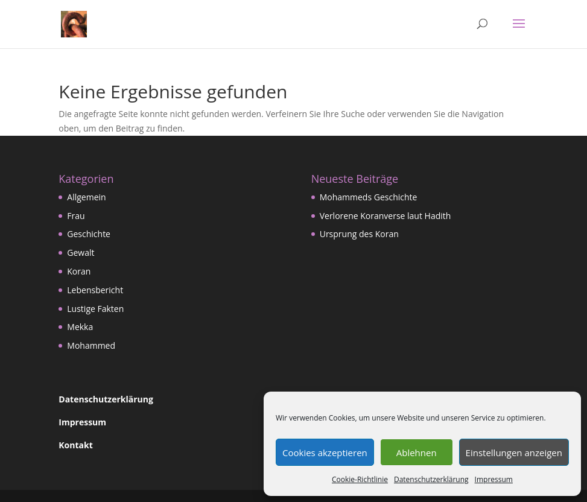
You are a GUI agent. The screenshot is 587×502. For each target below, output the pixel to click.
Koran (78, 271)
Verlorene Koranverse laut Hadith (385, 215)
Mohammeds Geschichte (368, 197)
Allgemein (86, 197)
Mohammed (91, 345)
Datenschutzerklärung (431, 479)
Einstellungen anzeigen (514, 452)
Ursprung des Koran (359, 234)
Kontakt (75, 445)
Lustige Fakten (95, 308)
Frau (75, 215)
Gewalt (80, 252)
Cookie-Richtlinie (360, 479)
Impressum (494, 479)
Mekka (80, 326)
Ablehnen (416, 452)
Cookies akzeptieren (324, 452)
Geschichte (88, 234)
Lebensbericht (95, 290)
